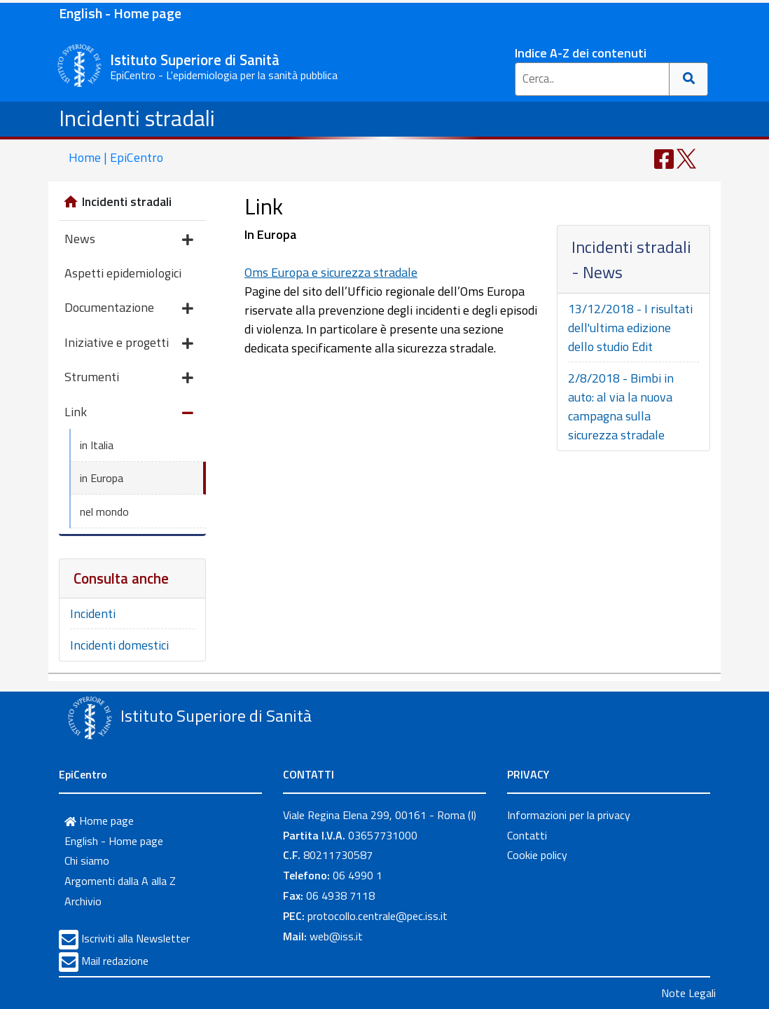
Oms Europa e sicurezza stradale (330, 272)
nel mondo (104, 511)
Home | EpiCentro (116, 157)
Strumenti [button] (128, 378)
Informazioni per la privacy (568, 814)
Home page (99, 820)
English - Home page (120, 13)
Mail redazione (114, 960)
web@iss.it (336, 936)
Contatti (527, 835)
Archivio (83, 901)
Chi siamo (86, 860)
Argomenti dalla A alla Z (120, 880)
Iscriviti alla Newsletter (135, 938)
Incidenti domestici (119, 645)
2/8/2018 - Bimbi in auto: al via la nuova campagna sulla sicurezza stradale (621, 406)
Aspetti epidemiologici (122, 272)
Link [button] (128, 413)
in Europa (101, 477)
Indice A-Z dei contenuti (580, 52)
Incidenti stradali (137, 118)
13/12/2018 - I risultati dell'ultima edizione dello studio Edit (630, 327)
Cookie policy (537, 854)
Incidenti (93, 613)
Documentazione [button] (128, 309)
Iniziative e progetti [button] (128, 344)
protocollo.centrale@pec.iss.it (377, 915)
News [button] (128, 240)
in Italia (96, 445)
